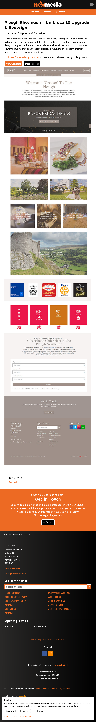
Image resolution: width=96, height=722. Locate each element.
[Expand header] (92, 4)
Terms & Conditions (42, 689)
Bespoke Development (15, 596)
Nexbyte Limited (61, 665)
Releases (47, 11)
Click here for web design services (21, 57)
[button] (89, 586)
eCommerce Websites (59, 592)
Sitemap (67, 689)
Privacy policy (9, 716)
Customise (39, 711)
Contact (60, 11)
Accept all (11, 711)
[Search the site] (48, 586)
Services (34, 11)
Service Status (55, 604)
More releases (32, 63)
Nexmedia (22, 696)
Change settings (24, 716)
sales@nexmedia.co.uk (16, 573)
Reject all (24, 711)
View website (13, 63)
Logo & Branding (56, 600)
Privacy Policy (57, 689)
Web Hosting (54, 596)
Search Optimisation (15, 600)
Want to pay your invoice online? (48, 639)
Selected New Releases (60, 608)
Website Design (12, 592)
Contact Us (10, 608)
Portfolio (13, 482)
